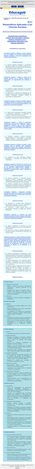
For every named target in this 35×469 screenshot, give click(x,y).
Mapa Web (11, 466)
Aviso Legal (23, 466)
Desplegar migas (2, 18)
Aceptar (14, 6)
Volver (30, 22)
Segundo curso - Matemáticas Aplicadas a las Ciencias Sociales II (17, 31)
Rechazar (20, 6)
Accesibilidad (17, 466)
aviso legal (31, 4)
